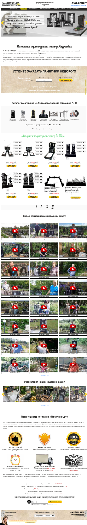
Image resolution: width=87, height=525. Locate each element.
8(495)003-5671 (77, 513)
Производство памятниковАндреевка (44, 4)
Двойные (45, 128)
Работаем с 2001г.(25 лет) (11, 5)
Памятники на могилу (9, 4)
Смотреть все (44, 376)
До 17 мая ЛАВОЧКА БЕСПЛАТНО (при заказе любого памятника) (22, 520)
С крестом (53, 128)
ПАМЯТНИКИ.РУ (10, 3)
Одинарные (39, 128)
